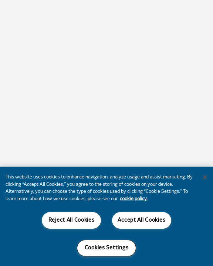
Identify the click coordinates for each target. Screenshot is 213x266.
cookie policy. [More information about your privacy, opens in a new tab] (134, 199)
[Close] (205, 177)
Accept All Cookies (141, 220)
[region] (106, 216)
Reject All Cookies (71, 220)
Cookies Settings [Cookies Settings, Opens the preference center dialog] (107, 248)
